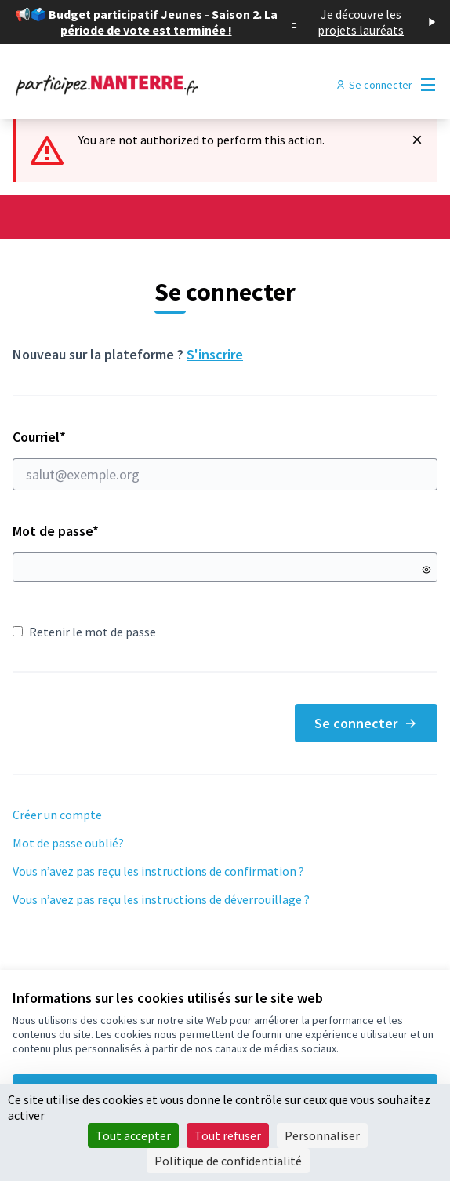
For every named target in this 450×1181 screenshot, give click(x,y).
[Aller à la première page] (170, 85)
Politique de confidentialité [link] (228, 1160)
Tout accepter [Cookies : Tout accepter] (133, 1135)
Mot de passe (56, 531)
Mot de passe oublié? (68, 843)
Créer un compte (57, 814)
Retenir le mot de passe (84, 632)
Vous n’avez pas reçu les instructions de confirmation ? (158, 871)
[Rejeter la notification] (417, 140)
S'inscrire (215, 354)
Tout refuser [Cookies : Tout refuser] (227, 1135)
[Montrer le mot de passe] (426, 569)
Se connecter (366, 723)
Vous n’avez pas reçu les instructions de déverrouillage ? (161, 899)
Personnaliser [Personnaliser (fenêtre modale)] (322, 1135)
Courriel (225, 459)
